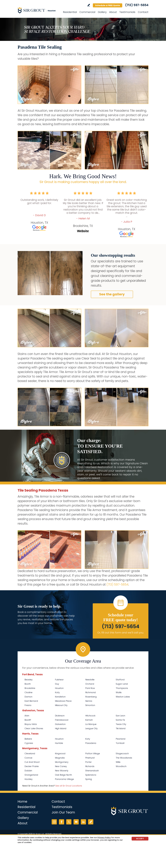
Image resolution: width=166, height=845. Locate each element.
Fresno (28, 705)
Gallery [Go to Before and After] (102, 12)
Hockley (29, 779)
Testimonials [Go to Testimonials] (127, 12)
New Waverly (61, 770)
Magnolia (60, 757)
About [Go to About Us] (113, 12)
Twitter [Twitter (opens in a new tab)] (68, 821)
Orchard (89, 683)
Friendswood (61, 719)
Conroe (28, 757)
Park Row (90, 688)
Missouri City (61, 705)
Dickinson (59, 715)
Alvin (27, 715)
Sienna (88, 701)
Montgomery (61, 762)
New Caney (61, 766)
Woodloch (121, 766)
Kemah (89, 719)
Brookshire (30, 688)
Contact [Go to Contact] (143, 12)
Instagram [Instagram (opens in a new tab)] (54, 821)
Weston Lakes (123, 696)
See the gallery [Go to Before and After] (112, 294)
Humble (59, 743)
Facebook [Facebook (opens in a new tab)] (61, 821)
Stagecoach (122, 753)
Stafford (120, 679)
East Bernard (31, 701)
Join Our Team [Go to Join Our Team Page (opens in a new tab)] (63, 812)
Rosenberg (91, 696)
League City (91, 728)
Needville (89, 679)
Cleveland (30, 753)
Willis (118, 762)
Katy (57, 692)
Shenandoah (92, 770)
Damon (28, 696)
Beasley (29, 679)
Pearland (120, 738)
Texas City (121, 724)
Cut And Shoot (32, 762)
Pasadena (90, 743)
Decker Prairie (32, 766)
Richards (89, 766)
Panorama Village (64, 779)
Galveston (60, 724)
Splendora (90, 774)
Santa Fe (120, 719)
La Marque (90, 724)
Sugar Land (122, 683)
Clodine (28, 692)
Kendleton (60, 696)
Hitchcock (90, 715)
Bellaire (28, 738)
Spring (88, 779)
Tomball (120, 743)
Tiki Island (120, 728)
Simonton (90, 705)
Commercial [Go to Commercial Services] (87, 12)
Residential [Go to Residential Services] (70, 12)
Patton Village (92, 753)
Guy (57, 683)
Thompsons (122, 688)
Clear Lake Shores (34, 728)
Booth (28, 683)
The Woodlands (124, 757)
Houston (59, 688)
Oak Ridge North (63, 774)
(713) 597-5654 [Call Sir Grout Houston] (136, 5)
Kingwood (60, 753)
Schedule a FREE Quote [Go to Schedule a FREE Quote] (107, 5)
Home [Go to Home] (22, 801)
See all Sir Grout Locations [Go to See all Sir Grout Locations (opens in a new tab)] (68, 785)
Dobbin (28, 770)
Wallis (119, 692)
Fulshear (59, 679)
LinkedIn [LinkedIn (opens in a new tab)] (83, 821)
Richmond (90, 692)
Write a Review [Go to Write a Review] (88, 5)
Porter (88, 762)
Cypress (29, 743)
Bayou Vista (31, 724)
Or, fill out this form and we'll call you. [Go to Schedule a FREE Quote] (120, 632)
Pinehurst (90, 757)
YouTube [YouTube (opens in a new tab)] (76, 821)
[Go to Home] (38, 10)
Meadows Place (63, 701)
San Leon (120, 715)
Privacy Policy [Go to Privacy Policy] (104, 837)
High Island (60, 728)
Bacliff (28, 719)
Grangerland (31, 774)
